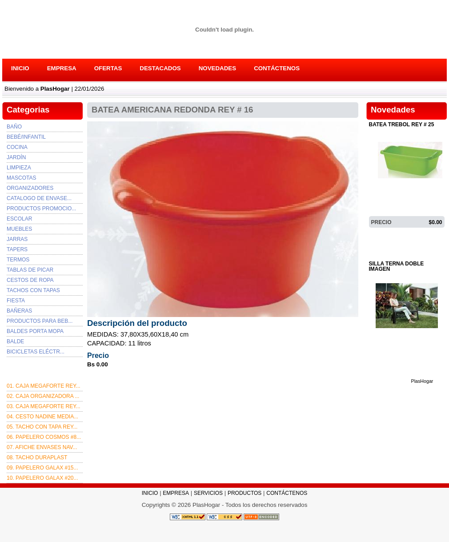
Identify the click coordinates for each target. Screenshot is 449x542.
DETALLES (385, 234)
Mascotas (21, 178)
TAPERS (17, 249)
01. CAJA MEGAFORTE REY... (43, 386)
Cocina (17, 147)
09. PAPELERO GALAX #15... (42, 467)
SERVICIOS (208, 493)
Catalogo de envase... (39, 198)
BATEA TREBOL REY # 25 (401, 125)
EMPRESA (61, 68)
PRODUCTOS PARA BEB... (39, 321)
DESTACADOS (160, 68)
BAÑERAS (19, 310)
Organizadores (30, 188)
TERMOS (18, 259)
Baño (14, 126)
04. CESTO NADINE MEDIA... (42, 416)
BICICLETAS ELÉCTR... (35, 351)
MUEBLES (19, 229)
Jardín (16, 157)
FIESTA (16, 300)
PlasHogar (422, 234)
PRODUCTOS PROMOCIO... (41, 208)
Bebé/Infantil (26, 137)
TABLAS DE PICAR (30, 270)
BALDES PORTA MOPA (35, 331)
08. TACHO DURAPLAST (37, 457)
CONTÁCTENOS (277, 68)
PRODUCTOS (244, 493)
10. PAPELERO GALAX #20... (42, 478)
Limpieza (19, 167)
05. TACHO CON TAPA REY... (42, 427)
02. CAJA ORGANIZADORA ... (43, 396)
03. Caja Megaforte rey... (43, 406)
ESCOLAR (19, 218)
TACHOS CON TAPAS (33, 290)
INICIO (20, 68)
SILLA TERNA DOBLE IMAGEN (396, 266)
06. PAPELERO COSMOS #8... (44, 437)
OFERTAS (108, 68)
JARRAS (17, 239)
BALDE (15, 341)
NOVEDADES (217, 68)
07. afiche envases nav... (42, 447)
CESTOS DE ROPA (30, 280)
